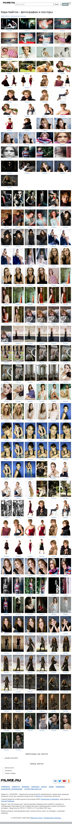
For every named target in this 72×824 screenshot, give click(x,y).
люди (51, 787)
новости (16, 787)
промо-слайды (10, 773)
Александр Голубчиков (50, 799)
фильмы (25, 787)
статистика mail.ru (33, 789)
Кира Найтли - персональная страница (13, 16)
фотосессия (9, 768)
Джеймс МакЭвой (11, 758)
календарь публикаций (11, 789)
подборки (60, 787)
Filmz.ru (39, 796)
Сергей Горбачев (7, 801)
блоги (44, 787)
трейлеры (5, 787)
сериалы (35, 787)
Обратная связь (36, 818)
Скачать (9, 30)
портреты (8, 770)
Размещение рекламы (52, 818)
